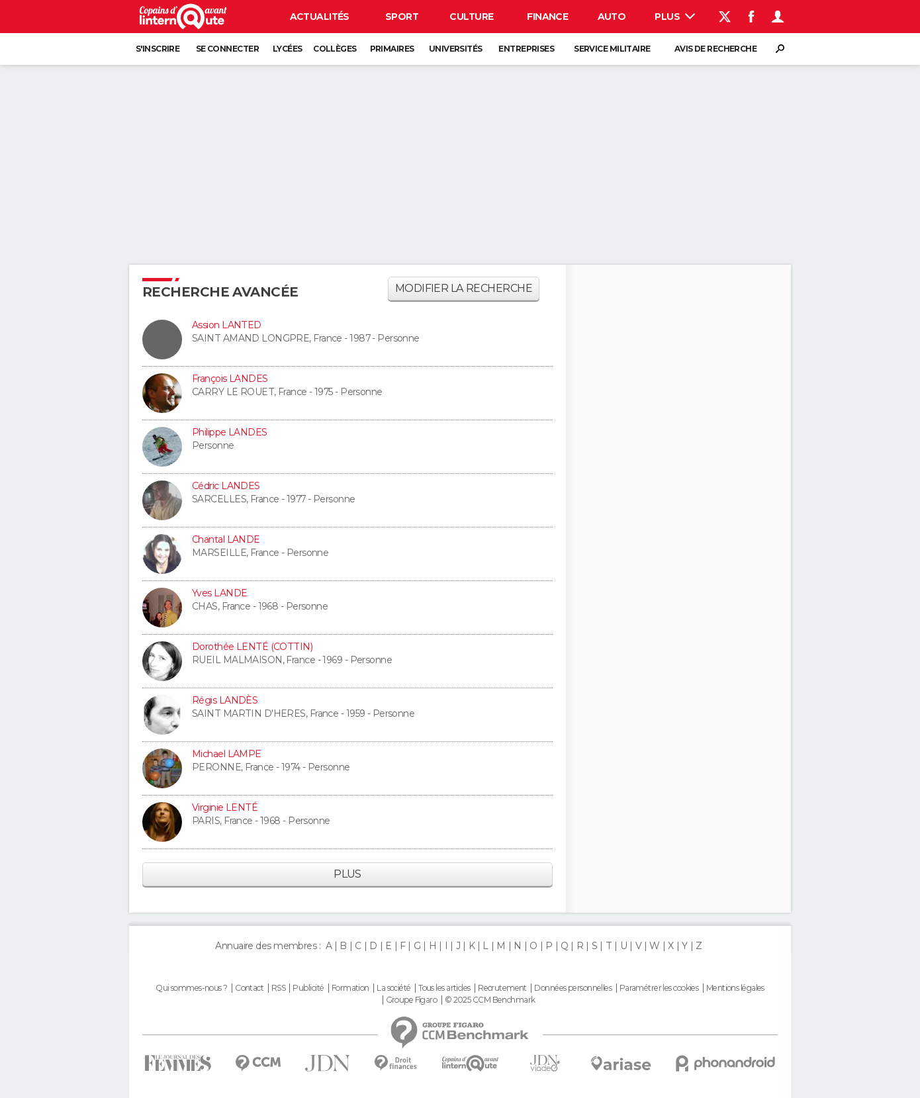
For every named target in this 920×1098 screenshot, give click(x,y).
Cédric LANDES (226, 486)
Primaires (392, 49)
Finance (547, 17)
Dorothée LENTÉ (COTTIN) (252, 647)
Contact (249, 988)
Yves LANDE (219, 593)
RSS (278, 988)
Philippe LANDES (229, 432)
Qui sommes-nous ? (191, 988)
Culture (471, 17)
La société (393, 988)
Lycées (287, 49)
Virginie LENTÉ (224, 807)
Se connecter (227, 49)
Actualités (319, 17)
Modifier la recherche (463, 288)
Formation (350, 988)
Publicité (308, 988)
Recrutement (502, 988)
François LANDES (230, 379)
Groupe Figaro (411, 1000)
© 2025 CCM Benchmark (490, 1000)
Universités (456, 49)
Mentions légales (735, 988)
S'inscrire (157, 49)
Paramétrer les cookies (659, 988)
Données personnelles (573, 988)
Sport (401, 17)
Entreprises (526, 49)
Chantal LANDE (226, 539)
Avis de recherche (715, 49)
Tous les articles (444, 988)
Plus (675, 17)
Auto (612, 17)
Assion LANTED (226, 325)
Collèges (335, 49)
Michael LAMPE (226, 754)
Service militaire (612, 49)
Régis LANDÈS (224, 700)
